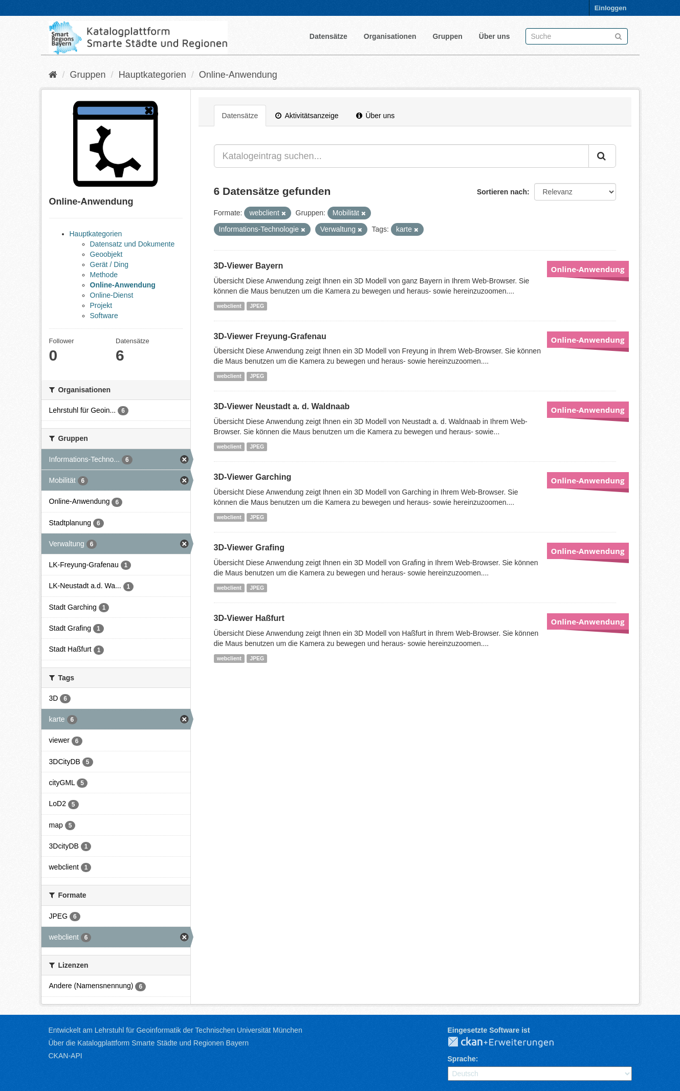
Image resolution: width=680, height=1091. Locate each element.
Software (104, 315)
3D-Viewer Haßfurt (249, 618)
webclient (229, 306)
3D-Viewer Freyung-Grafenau (270, 336)
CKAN (509, 1042)
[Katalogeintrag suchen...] (401, 156)
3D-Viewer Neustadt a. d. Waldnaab (282, 406)
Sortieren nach (502, 192)
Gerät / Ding (109, 264)
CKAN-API (65, 1056)
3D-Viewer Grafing (249, 547)
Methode (104, 275)
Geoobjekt (106, 254)
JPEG (257, 306)
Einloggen (611, 8)
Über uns (494, 36)
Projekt (101, 305)
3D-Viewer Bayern (248, 265)
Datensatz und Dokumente (132, 244)
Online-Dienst (112, 295)
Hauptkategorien (152, 75)
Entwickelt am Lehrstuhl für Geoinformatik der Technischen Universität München (175, 1030)
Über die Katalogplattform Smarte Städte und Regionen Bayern (149, 1043)
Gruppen (447, 36)
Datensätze (328, 36)
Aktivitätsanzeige (306, 116)
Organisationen (390, 36)
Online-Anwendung (238, 75)
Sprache (462, 1059)
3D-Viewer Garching (253, 477)
